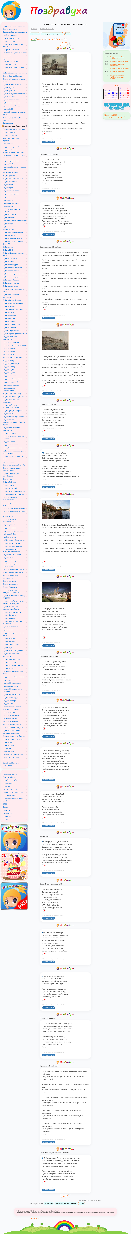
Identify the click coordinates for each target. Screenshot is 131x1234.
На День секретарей (10, 382)
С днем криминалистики (12, 546)
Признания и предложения (13, 792)
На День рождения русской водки (13, 634)
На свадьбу (7, 786)
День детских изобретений (13, 754)
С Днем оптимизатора (11, 324)
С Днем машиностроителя (13, 232)
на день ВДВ (35, 34)
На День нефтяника (10, 721)
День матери (7, 144)
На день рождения (10, 774)
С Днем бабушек (9, 482)
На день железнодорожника (13, 665)
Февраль (126, 106)
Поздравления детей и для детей (13, 799)
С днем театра (8, 462)
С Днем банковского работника (15, 73)
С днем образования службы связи (14, 80)
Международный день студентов (11, 139)
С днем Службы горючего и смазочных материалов (13, 602)
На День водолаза (9, 373)
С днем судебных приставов (13, 651)
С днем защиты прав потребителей (11, 474)
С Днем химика (9, 318)
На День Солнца (9, 367)
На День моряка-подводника (14, 508)
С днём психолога (10, 29)
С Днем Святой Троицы (12, 300)
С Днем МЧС (8, 742)
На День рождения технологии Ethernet (14, 437)
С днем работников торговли (14, 491)
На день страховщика (11, 172)
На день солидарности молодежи (11, 401)
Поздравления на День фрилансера (117, 57)
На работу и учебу (10, 780)
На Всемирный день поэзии (13, 494)
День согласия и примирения (14, 129)
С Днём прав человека (11, 103)
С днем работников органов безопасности (13, 68)
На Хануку (7, 56)
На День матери (9, 360)
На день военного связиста (13, 178)
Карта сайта (35, 1218)
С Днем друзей (8, 312)
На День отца (8, 704)
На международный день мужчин (12, 118)
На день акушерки (10, 718)
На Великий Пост (9, 534)
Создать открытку (48, 141)
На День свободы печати (12, 379)
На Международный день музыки (12, 210)
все (33, 39)
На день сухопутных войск (13, 309)
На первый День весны (11, 543)
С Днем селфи (8, 745)
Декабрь (113, 106)
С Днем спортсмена (10, 286)
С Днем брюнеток (10, 327)
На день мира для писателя (13, 531)
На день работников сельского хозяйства (14, 168)
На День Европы (9, 376)
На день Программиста (12, 683)
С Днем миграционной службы (15, 274)
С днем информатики (11, 100)
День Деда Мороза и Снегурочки (11, 764)
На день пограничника (11, 659)
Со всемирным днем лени (13, 739)
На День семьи (8, 354)
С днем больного (9, 615)
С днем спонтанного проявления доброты (11, 608)
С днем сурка (8, 647)
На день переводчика (11, 194)
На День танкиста (9, 35)
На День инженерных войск (13, 569)
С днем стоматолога (10, 627)
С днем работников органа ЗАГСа (13, 45)
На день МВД (8, 414)
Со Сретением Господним (13, 727)
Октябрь (126, 104)
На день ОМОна (9, 164)
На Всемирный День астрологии (11, 504)
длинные (52, 39)
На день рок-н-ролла (11, 385)
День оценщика (9, 132)
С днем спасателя (9, 581)
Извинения (7, 816)
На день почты (8, 185)
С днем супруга (9, 41)
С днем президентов (10, 584)
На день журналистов (11, 203)
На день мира (8, 200)
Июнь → (121, 100)
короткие (62, 39)
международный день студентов (52, 34)
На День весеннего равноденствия (10, 498)
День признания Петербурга (14, 126)
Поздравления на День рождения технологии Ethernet (117, 77)
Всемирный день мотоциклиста (15, 32)
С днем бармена (9, 638)
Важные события (9, 777)
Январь (120, 106)
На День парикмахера (11, 715)
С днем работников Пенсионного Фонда (10, 60)
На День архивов (9, 528)
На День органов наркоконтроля (9, 520)
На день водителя (9, 668)
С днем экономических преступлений (11, 469)
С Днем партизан (9, 262)
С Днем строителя (10, 258)
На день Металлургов (11, 698)
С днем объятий (9, 97)
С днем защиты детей (11, 331)
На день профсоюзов (11, 161)
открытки (42, 39)
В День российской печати (13, 572)
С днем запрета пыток (11, 644)
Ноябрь (106, 106)
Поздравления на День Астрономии (117, 64)
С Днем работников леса (12, 238)
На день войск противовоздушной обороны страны (14, 422)
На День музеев (9, 351)
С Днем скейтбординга (11, 280)
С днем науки (8, 630)
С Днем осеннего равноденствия (9, 228)
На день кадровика (10, 182)
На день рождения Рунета (13, 411)
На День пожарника (10, 445)
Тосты (5, 807)
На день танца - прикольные (13, 417)
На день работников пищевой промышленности (14, 156)
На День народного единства (14, 26)
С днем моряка (8, 485)
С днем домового (9, 618)
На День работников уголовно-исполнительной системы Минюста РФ (15, 513)
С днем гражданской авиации (14, 94)
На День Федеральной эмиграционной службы (12, 591)
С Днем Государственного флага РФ (13, 242)
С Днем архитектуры (11, 271)
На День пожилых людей (12, 724)
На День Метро (9, 348)
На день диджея (9, 525)
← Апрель (113, 100)
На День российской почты (13, 677)
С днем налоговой (10, 488)
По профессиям (9, 795)
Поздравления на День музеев (117, 72)
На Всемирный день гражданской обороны (11, 550)
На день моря (8, 206)
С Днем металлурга (10, 265)
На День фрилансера (11, 364)
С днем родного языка (11, 694)
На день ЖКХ (8, 558)
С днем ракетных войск (12, 84)
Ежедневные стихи (10, 789)
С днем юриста (8, 88)
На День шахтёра (9, 701)
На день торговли (9, 662)
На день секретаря (10, 197)
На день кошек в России (12, 555)
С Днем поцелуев (9, 215)
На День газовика (9, 712)
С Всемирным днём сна (12, 38)
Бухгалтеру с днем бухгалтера (14, 221)
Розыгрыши (7, 813)
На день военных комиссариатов (9, 389)
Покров (67, 34)
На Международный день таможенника (12, 565)
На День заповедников (11, 561)
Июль (106, 104)
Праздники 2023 (110, 115)
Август (112, 104)
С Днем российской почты (13, 268)
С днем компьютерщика (12, 612)
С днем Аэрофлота (10, 587)
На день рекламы (9, 175)
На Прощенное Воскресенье (14, 540)
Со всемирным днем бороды (14, 736)
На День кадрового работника (14, 345)
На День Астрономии (11, 342)
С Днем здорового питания (13, 303)
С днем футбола (9, 91)
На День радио (8, 370)
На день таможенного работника (11, 655)
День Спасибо (8, 751)
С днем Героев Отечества (12, 106)
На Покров (7, 748)
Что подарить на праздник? (114, 117)
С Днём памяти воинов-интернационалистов (12, 732)
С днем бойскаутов (10, 641)
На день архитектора (11, 191)
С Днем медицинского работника (11, 296)
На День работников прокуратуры (10, 576)
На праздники (8, 783)
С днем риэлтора (9, 64)
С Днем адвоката (9, 315)
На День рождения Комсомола (14, 147)
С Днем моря (8, 224)
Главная (34, 28)
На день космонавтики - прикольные (12, 429)
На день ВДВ (8, 109)
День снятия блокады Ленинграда (11, 758)
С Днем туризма (9, 218)
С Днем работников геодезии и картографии (14, 452)
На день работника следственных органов (11, 406)
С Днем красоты (9, 235)
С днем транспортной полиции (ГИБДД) (15, 597)
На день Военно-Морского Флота (13, 672)
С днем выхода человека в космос (13, 457)
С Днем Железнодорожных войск (13, 254)
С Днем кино (8, 247)
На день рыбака (9, 680)
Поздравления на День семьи (119, 61)
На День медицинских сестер (14, 357)
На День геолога (9, 442)
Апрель (117, 108)
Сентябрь (119, 104)
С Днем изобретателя (11, 283)
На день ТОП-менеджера (12, 393)
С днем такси (8, 479)
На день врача (8, 188)
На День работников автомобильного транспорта (13, 151)
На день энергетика (10, 686)
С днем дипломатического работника (13, 622)
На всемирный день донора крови (13, 290)
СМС (5, 804)
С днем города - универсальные (15, 334)
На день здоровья (9, 433)
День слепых (8, 123)
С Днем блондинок (10, 321)
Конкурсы (7, 810)
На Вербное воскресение (12, 448)
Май (116, 86)
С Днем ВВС (8, 250)
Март (111, 108)
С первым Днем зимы (11, 50)
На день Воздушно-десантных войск (14, 113)
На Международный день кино (15, 53)
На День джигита (9, 537)
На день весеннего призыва (13, 396)
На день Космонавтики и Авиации (12, 690)
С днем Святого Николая (12, 76)
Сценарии (6, 819)
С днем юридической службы (14, 465)
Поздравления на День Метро (119, 68)
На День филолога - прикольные (10, 338)
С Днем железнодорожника (13, 277)
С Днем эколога (9, 306)
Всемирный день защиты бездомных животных (12, 708)
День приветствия (10, 135)
